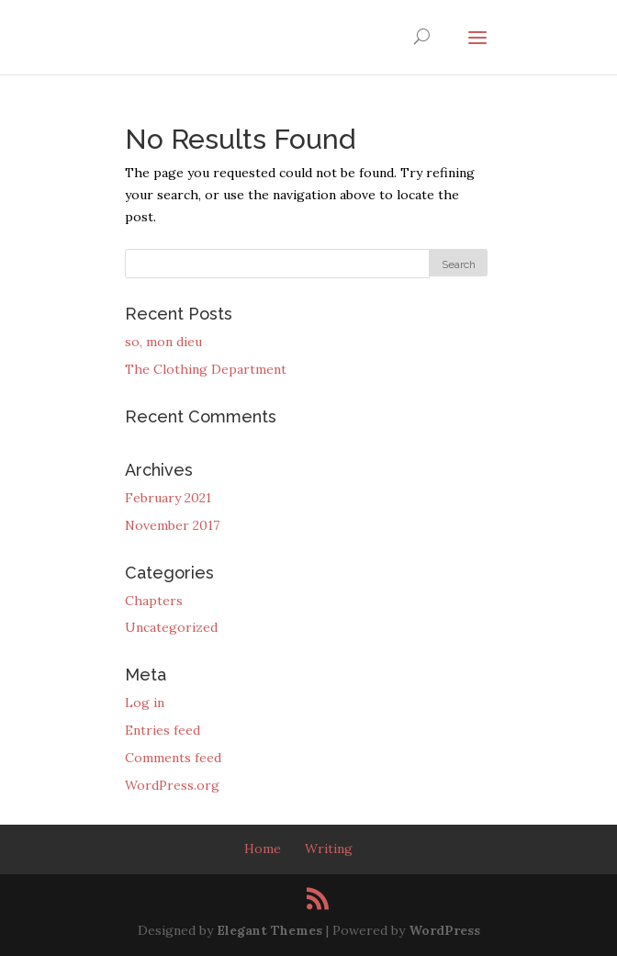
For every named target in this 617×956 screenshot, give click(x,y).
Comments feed (173, 757)
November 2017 (172, 525)
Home (262, 848)
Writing (329, 848)
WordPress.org (172, 785)
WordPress (444, 930)
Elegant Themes (269, 930)
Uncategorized (171, 627)
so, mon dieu (163, 341)
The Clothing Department (205, 369)
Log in (144, 702)
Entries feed (162, 730)
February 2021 (168, 497)
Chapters (154, 600)
